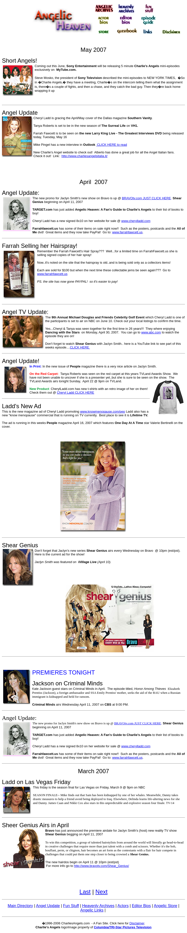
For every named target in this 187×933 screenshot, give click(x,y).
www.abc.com (151, 332)
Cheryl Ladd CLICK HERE (75, 392)
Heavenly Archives (98, 906)
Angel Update (48, 906)
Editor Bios (141, 906)
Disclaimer (136, 923)
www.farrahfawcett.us (127, 232)
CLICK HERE (80, 347)
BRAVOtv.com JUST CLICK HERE (146, 198)
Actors (123, 906)
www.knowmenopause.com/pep (102, 411)
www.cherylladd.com (136, 221)
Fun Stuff (71, 906)
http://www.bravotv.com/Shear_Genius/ (101, 866)
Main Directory (20, 906)
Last (84, 891)
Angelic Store (165, 906)
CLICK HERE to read (112, 144)
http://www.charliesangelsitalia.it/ (84, 156)
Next (101, 891)
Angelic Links (91, 910)
